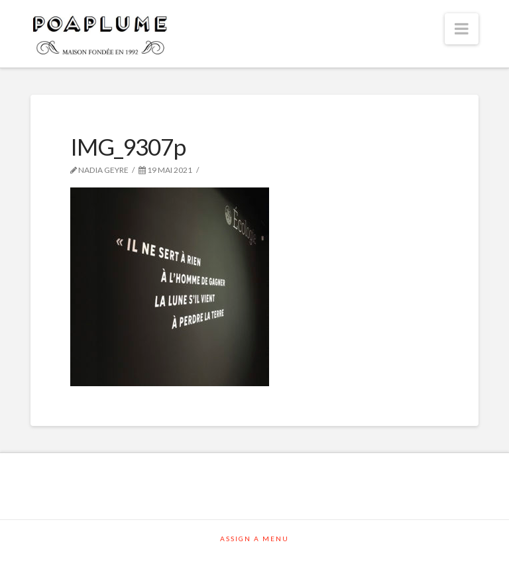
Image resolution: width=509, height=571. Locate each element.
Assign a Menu (254, 539)
